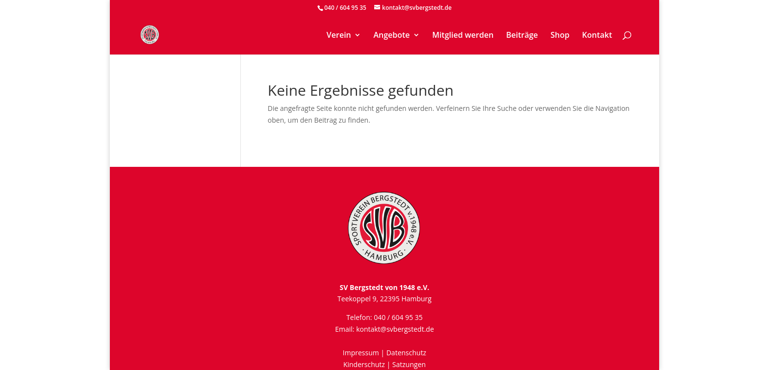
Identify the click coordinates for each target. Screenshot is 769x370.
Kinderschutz (364, 364)
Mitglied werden (462, 35)
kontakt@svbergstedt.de (395, 329)
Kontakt (597, 35)
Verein (339, 35)
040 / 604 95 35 (345, 7)
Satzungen (409, 364)
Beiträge (522, 35)
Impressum (361, 352)
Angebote (391, 35)
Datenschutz (406, 352)
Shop (559, 35)
